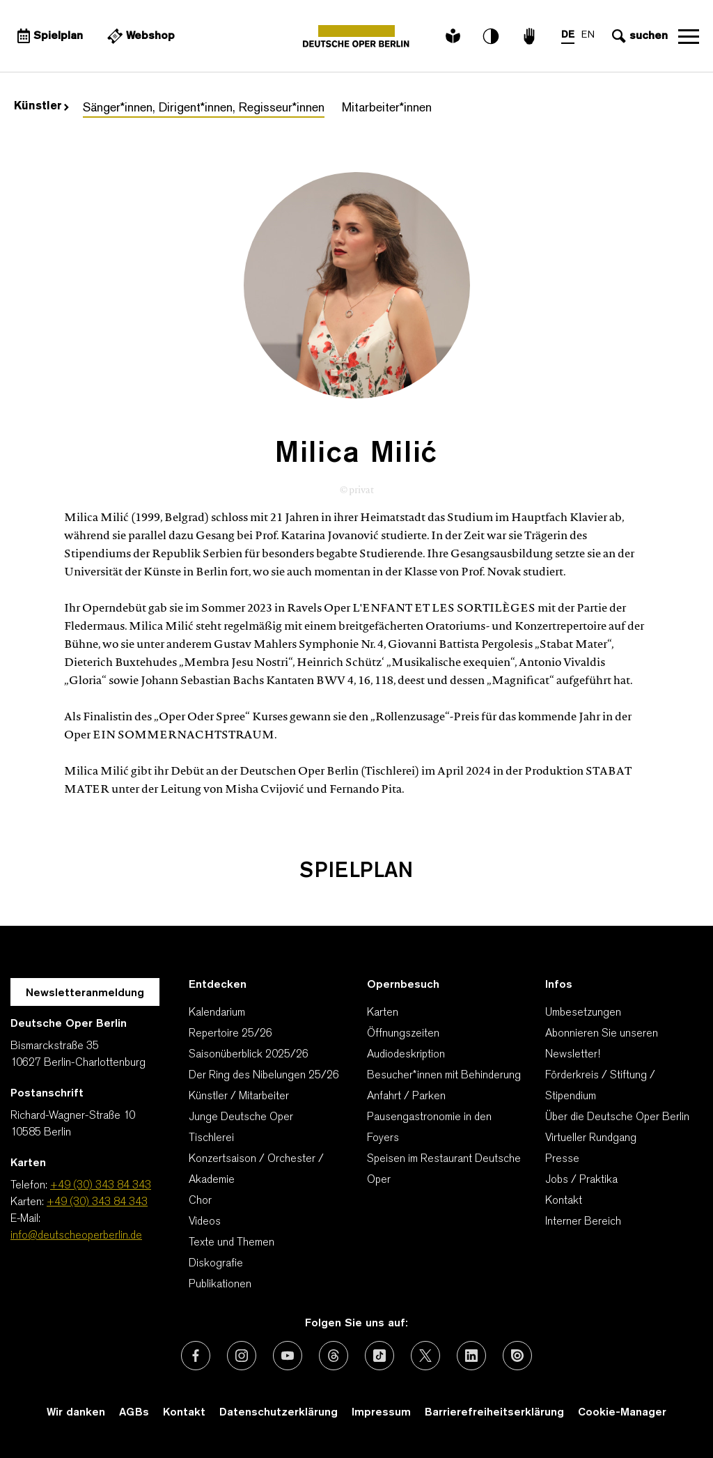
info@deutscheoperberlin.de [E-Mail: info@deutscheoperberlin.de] (76, 1235)
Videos (205, 1221)
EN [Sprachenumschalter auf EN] (588, 35)
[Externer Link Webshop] (139, 36)
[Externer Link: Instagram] (242, 1356)
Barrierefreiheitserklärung (494, 1412)
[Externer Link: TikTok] (379, 1356)
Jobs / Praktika (581, 1180)
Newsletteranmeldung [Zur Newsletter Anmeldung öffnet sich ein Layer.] (85, 993)
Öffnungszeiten (403, 1033)
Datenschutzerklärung (278, 1412)
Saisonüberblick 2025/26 (248, 1054)
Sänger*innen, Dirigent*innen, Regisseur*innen (203, 108)
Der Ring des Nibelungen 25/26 (264, 1075)
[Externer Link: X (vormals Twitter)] (425, 1356)
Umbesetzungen (583, 1012)
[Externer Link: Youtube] (287, 1356)
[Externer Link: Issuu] (517, 1356)
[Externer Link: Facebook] (196, 1356)
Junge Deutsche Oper (241, 1117)
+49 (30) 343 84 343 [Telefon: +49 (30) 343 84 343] (100, 1185)
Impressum (381, 1412)
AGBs (134, 1412)
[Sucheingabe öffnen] (638, 36)
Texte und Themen (231, 1242)
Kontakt (563, 1201)
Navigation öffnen (688, 36)
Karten (382, 1012)
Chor (200, 1201)
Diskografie (216, 1263)
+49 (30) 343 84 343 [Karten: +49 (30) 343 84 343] (97, 1202)
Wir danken (76, 1412)
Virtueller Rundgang (590, 1138)
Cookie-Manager (622, 1412)
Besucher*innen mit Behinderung (444, 1075)
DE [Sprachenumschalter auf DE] (567, 35)
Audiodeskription (406, 1054)
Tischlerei (211, 1138)
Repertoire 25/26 (230, 1033)
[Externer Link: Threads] (333, 1356)
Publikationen (220, 1284)
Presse (562, 1159)
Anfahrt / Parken (406, 1096)
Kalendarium (217, 1012)
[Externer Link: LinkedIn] (471, 1356)
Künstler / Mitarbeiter (239, 1096)
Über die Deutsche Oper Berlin (617, 1117)
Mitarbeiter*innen (387, 108)
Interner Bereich (583, 1221)
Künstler (41, 106)
